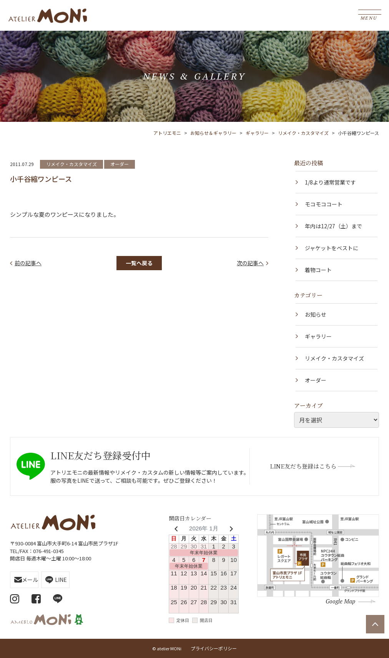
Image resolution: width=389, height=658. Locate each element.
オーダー (119, 164)
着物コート (318, 270)
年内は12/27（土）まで (333, 226)
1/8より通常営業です (330, 182)
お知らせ (315, 314)
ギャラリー (318, 336)
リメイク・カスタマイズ (71, 164)
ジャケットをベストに (331, 248)
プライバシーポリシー (214, 648)
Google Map (340, 601)
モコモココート (323, 204)
